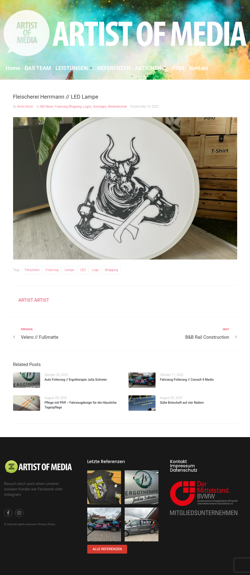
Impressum (182, 466)
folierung (52, 270)
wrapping (111, 270)
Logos (87, 106)
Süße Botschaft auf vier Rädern (182, 402)
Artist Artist (25, 106)
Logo (95, 270)
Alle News (47, 106)
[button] (74, 68)
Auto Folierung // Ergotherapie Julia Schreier (76, 379)
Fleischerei (32, 270)
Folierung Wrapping (68, 106)
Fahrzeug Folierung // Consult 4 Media (187, 379)
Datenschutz (183, 470)
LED (83, 270)
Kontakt (178, 462)
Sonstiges (100, 106)
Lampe (69, 270)
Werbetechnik (117, 106)
